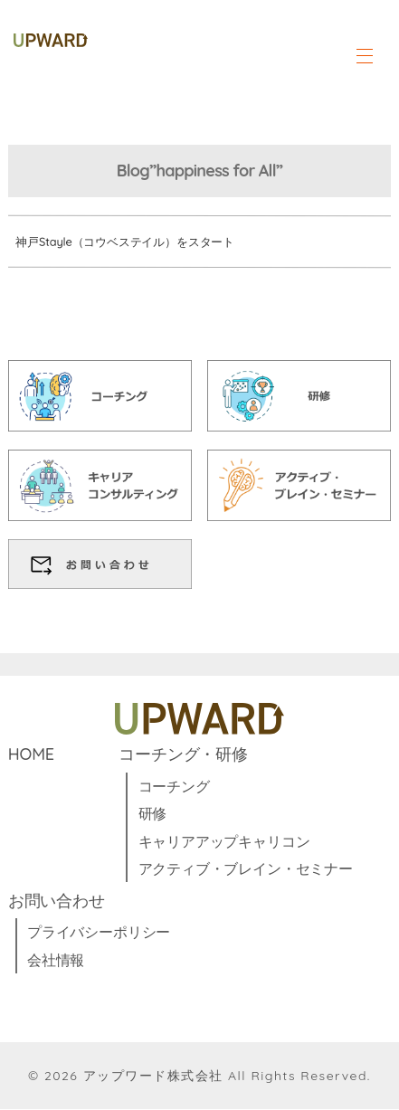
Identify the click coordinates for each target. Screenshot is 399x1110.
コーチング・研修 (183, 755)
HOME (31, 755)
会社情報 (55, 960)
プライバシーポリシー (98, 933)
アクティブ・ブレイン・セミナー (245, 869)
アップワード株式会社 (153, 1076)
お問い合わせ (56, 900)
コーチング (174, 787)
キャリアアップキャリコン (224, 841)
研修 (152, 814)
